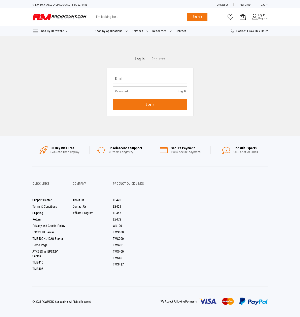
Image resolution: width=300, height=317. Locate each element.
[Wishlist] (231, 17)
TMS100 (118, 232)
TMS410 (37, 262)
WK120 (117, 226)
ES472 (117, 219)
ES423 (117, 206)
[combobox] (140, 17)
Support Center (42, 200)
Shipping (37, 213)
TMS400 (118, 251)
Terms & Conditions (44, 206)
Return (36, 219)
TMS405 (37, 269)
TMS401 (118, 258)
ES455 (117, 213)
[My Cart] (243, 17)
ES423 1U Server (43, 232)
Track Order (244, 4)
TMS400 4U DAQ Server (47, 239)
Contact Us (222, 4)
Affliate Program (83, 213)
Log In (261, 15)
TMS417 (118, 264)
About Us (78, 200)
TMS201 (118, 245)
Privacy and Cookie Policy (48, 226)
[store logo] (59, 17)
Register (263, 18)
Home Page (39, 245)
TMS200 (118, 239)
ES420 (117, 200)
